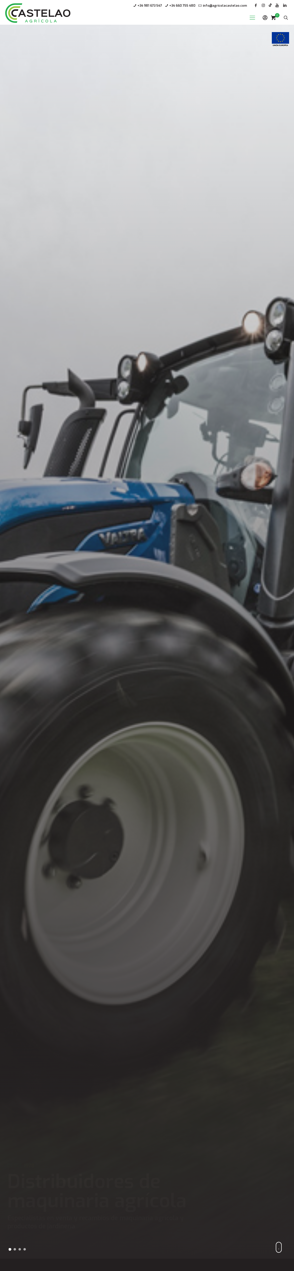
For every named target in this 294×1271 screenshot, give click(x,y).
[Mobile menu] (252, 18)
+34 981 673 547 (150, 5)
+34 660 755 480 (182, 5)
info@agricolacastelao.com (225, 5)
